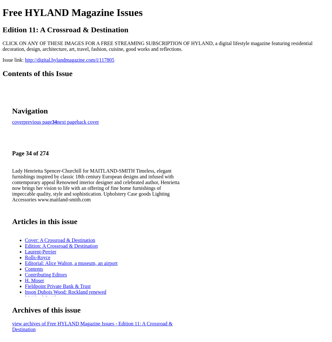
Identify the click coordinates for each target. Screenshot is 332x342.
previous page (38, 122)
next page (67, 122)
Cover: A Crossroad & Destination (60, 240)
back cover (88, 122)
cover (18, 122)
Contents (34, 269)
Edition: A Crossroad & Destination (61, 246)
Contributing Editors (46, 274)
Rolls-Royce (37, 257)
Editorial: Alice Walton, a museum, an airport (71, 263)
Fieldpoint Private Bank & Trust (58, 286)
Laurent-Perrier (40, 251)
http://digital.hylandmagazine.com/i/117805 (69, 60)
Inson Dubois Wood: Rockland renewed (65, 292)
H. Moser (34, 280)
